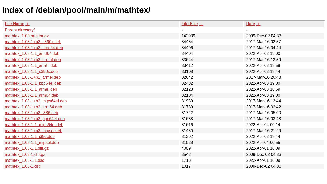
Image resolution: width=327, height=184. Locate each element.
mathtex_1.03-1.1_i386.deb (30, 136)
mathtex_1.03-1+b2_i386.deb (31, 113)
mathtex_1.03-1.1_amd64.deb (32, 53)
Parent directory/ (20, 30)
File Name (14, 23)
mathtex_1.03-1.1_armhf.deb (31, 65)
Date (250, 23)
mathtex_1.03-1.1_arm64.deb (32, 95)
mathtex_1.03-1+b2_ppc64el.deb (35, 119)
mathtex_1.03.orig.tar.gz (27, 36)
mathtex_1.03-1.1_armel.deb (31, 89)
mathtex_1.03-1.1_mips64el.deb (34, 125)
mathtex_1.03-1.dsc (23, 166)
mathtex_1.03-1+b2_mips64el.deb (36, 101)
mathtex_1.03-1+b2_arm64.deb (33, 107)
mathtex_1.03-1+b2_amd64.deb (34, 47)
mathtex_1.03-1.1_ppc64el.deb (33, 83)
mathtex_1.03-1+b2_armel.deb (33, 77)
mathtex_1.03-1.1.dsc (24, 160)
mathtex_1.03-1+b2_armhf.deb (33, 59)
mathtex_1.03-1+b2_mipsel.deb (33, 131)
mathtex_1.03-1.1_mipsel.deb (32, 142)
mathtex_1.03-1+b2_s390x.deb (33, 42)
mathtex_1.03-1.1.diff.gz (27, 148)
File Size (190, 23)
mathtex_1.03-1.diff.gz (25, 154)
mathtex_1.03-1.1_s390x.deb (31, 71)
